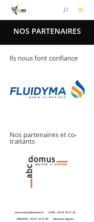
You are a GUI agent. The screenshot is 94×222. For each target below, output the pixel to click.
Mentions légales (63, 218)
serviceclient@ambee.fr (29, 212)
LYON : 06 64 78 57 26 (61, 212)
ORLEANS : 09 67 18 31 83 (32, 218)
